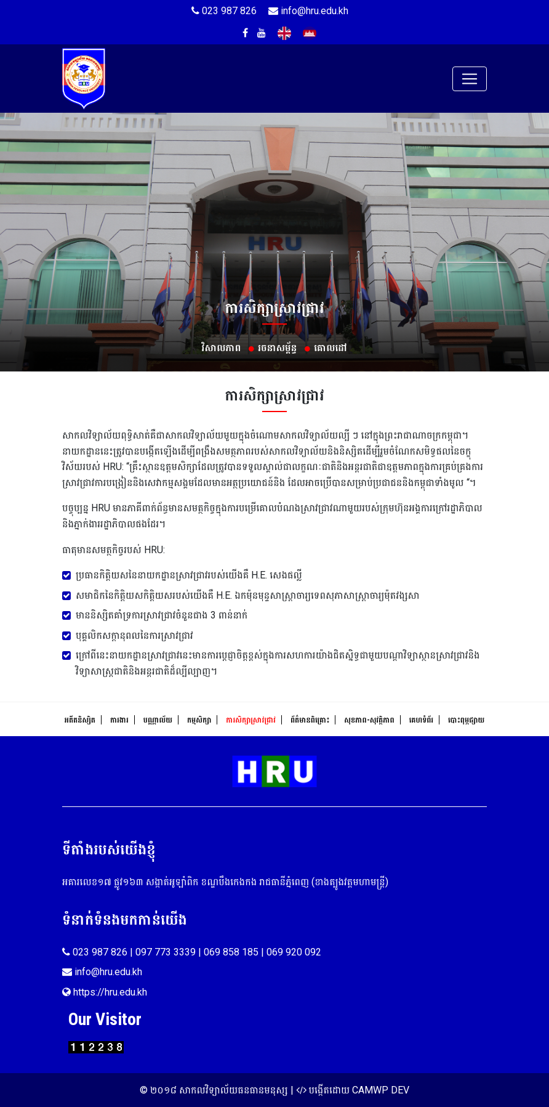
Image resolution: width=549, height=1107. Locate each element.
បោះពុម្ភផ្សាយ (466, 720)
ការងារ (119, 720)
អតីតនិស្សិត (80, 720)
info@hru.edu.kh (308, 11)
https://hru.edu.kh (104, 992)
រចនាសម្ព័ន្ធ (277, 348)
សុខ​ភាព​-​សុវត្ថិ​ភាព (369, 720)
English (284, 33)
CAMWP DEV (380, 1090)
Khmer (309, 33)
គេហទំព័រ (421, 720)
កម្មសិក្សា (199, 720)
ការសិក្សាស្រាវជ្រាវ (251, 720)
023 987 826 (224, 11)
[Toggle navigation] (469, 79)
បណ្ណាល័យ (157, 720)
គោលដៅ (330, 348)
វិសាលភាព (221, 348)
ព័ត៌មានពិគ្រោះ (310, 720)
